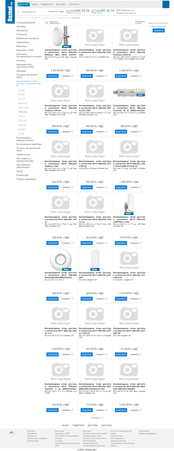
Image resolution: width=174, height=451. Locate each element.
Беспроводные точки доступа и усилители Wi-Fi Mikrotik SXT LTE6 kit (95, 163)
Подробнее (53, 76)
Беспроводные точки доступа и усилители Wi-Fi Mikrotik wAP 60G (95, 275)
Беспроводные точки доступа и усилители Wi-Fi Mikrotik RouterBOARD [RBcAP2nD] (61, 275)
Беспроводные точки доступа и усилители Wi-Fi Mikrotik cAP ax (61, 219)
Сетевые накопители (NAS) (27, 76)
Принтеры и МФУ (25, 50)
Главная (21, 18)
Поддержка (47, 4)
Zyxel (21, 133)
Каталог (24, 4)
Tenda (21, 116)
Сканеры (20, 60)
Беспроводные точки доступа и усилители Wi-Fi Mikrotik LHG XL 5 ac (61, 330)
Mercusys (23, 107)
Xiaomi (22, 129)
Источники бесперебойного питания (29, 55)
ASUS (21, 94)
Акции (34, 4)
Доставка (61, 4)
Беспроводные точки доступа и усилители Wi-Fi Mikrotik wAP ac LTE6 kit (95, 330)
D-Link (21, 99)
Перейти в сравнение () (54, 22)
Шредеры (21, 71)
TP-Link (22, 120)
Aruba (21, 90)
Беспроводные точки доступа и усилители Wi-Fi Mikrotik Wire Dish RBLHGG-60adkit (129, 386)
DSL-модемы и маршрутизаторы (25, 159)
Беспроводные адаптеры (29, 144)
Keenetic (23, 103)
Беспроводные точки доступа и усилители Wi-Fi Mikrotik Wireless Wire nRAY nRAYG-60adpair (61, 52)
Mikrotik (76, 18)
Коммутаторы (23, 154)
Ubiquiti (22, 125)
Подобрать (159, 30)
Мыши (19, 171)
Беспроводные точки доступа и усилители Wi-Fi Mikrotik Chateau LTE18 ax (129, 52)
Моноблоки (22, 30)
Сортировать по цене (140, 22)
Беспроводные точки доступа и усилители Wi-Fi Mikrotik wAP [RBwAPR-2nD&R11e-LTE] (95, 386)
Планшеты (21, 34)
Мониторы (21, 46)
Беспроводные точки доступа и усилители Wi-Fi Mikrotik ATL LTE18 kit (129, 275)
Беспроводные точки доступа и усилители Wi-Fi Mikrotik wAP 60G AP (129, 330)
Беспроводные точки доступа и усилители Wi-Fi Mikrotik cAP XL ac (95, 219)
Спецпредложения (25, 22)
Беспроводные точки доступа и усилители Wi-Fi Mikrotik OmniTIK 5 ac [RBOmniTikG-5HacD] (61, 386)
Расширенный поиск (158, 26)
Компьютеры (22, 42)
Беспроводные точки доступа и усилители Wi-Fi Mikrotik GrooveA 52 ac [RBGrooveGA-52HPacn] (129, 108)
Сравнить (67, 76)
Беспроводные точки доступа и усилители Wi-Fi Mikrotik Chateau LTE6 (61, 163)
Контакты (74, 4)
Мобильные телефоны (27, 38)
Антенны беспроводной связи (28, 149)
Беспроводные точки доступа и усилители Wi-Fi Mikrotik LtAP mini (95, 52)
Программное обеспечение (23, 166)
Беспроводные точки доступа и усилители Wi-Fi (48, 18)
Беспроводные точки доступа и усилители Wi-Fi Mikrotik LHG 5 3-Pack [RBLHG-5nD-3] (129, 163)
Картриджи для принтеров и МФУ (25, 65)
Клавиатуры (22, 175)
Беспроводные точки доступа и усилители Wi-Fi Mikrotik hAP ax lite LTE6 (95, 108)
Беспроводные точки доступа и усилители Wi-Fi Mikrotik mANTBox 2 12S (129, 219)
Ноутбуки (21, 26)
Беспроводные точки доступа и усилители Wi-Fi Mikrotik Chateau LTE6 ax (61, 108)
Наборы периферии (26, 179)
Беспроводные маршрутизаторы (25, 139)
